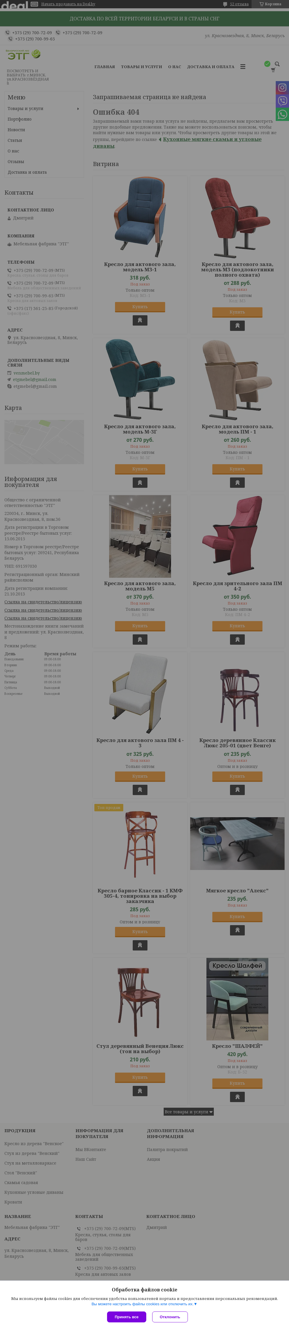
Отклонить (170, 1317)
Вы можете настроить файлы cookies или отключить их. (142, 1304)
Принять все (127, 1317)
